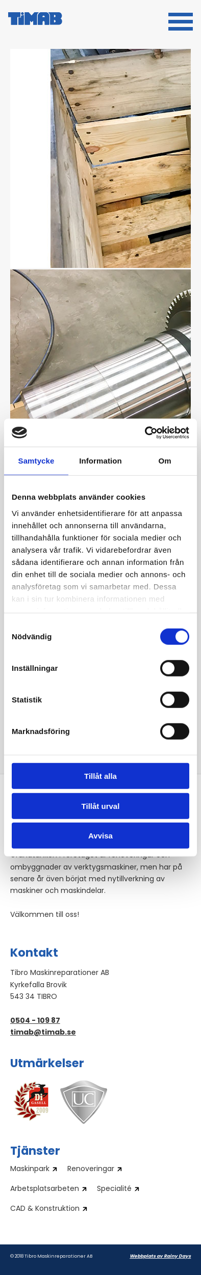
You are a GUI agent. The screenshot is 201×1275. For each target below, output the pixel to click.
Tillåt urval (101, 805)
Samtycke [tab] (36, 460)
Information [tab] (100, 460)
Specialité (114, 1189)
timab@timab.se (43, 1033)
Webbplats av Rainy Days (160, 1256)
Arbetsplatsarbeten (44, 1189)
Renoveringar (90, 1169)
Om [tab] (164, 460)
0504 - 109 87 (35, 1021)
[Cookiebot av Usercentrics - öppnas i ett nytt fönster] (145, 432)
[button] (180, 20)
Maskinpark (29, 1169)
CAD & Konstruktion (45, 1209)
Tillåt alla (100, 776)
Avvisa (100, 835)
